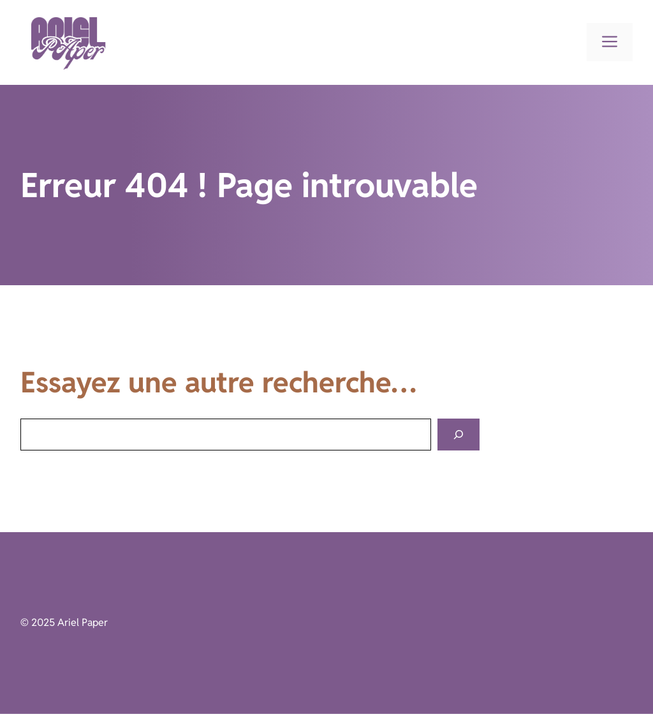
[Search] (458, 435)
